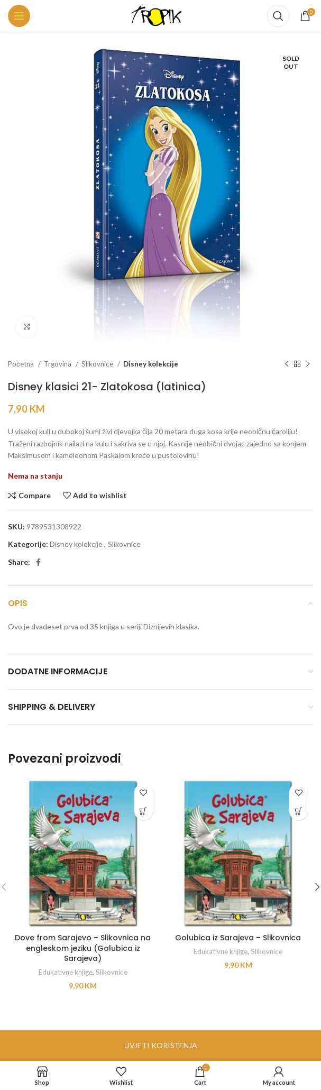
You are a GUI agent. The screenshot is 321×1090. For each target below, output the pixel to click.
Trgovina (58, 364)
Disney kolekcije (150, 364)
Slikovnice (98, 364)
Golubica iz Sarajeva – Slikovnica (238, 937)
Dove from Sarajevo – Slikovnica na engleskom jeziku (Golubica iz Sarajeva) (83, 948)
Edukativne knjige (66, 972)
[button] (143, 811)
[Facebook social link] (38, 562)
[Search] (278, 15)
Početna (21, 364)
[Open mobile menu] (19, 15)
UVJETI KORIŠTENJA (160, 1045)
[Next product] (307, 364)
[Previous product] (286, 364)
